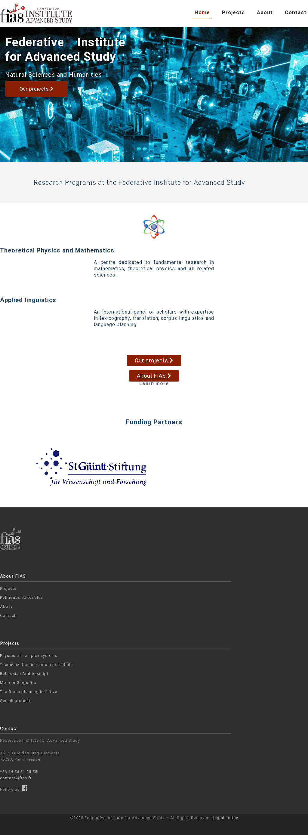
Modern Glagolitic (18, 682)
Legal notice (225, 817)
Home (202, 12)
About (265, 12)
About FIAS (154, 376)
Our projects (37, 89)
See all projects (16, 700)
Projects (233, 12)
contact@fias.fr (16, 778)
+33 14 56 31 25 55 (18, 771)
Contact (295, 12)
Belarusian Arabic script (24, 673)
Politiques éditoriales (21, 597)
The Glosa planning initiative (28, 691)
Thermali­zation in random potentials (36, 664)
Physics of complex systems (28, 655)
